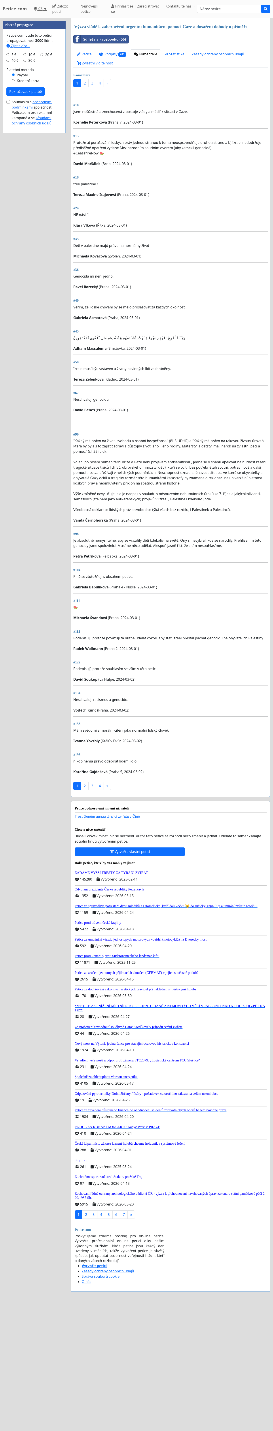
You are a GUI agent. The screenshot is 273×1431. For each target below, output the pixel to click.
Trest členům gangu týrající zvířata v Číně (107, 940)
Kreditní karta (28, 213)
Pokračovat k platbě (25, 224)
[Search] (229, 9)
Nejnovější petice (89, 9)
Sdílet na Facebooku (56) (100, 39)
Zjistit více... (18, 178)
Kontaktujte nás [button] (178, 6)
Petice (84, 54)
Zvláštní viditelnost (95, 63)
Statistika (174, 54)
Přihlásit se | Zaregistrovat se (135, 9)
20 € (48, 187)
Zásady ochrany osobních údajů (218, 54)
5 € (13, 187)
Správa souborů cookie (100, 1399)
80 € (31, 192)
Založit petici (60, 9)
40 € (15, 192)
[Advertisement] (170, 125)
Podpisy (112, 54)
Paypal (22, 207)
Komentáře (145, 54)
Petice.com (15, 9)
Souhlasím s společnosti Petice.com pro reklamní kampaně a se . (32, 245)
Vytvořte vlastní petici (130, 975)
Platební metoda (20, 202)
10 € (31, 187)
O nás (86, 1405)
